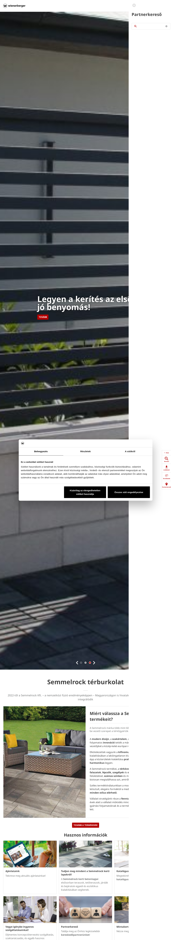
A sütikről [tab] (130, 451)
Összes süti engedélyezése (128, 492)
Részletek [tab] (85, 451)
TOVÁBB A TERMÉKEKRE (86, 825)
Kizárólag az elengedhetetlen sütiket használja (85, 492)
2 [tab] (90, 663)
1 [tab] (85, 663)
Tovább (43, 317)
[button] (77, 663)
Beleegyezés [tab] (41, 451)
